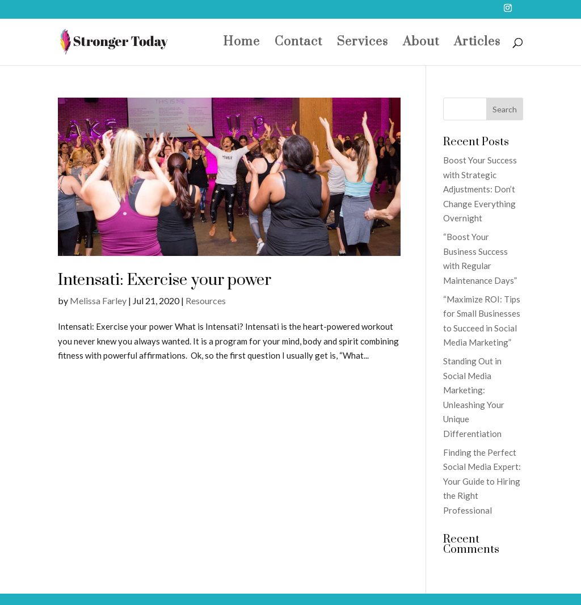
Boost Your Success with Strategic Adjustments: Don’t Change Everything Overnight (480, 189)
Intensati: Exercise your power (164, 280)
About (421, 43)
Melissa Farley (98, 300)
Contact (298, 43)
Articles (477, 43)
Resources (206, 300)
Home (241, 43)
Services (362, 43)
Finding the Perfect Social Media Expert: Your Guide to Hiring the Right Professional (482, 481)
